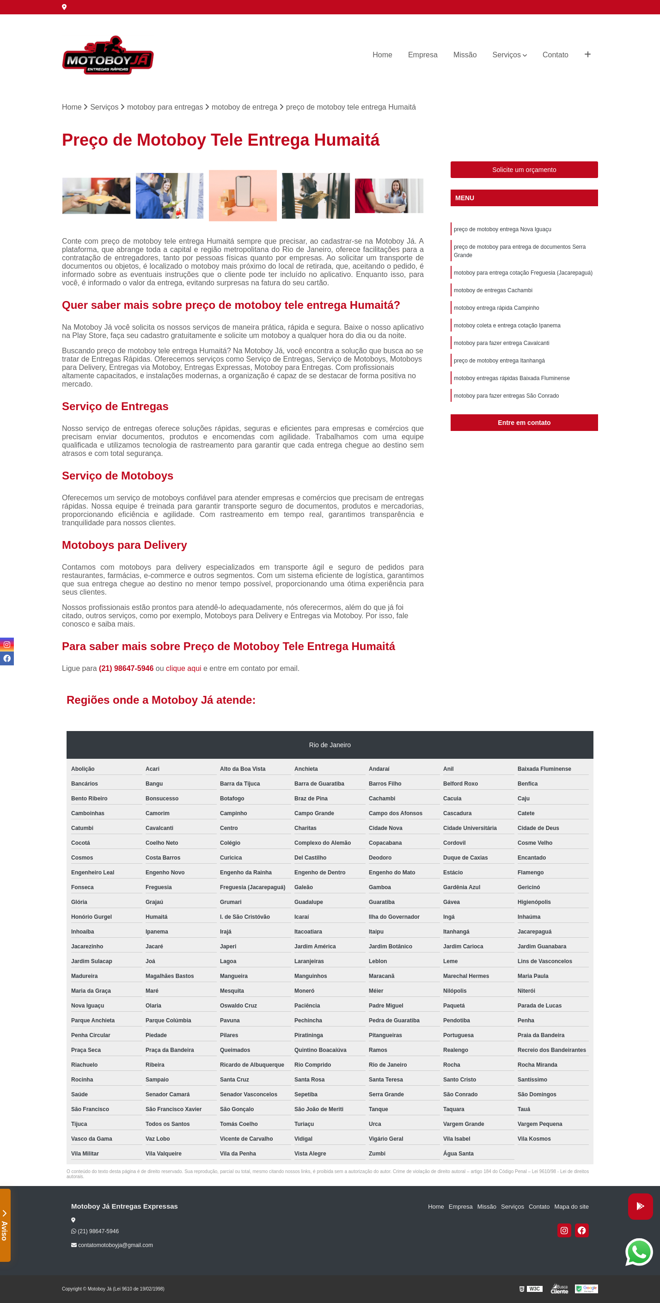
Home (382, 55)
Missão (465, 55)
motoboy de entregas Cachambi (493, 290)
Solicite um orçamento (524, 169)
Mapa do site (571, 1206)
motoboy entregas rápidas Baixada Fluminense (512, 378)
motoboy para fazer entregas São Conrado (506, 396)
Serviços (507, 55)
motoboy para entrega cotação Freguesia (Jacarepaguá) (523, 273)
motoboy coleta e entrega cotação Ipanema (507, 325)
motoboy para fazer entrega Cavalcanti (502, 343)
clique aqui (184, 668)
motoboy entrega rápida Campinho (496, 308)
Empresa (423, 55)
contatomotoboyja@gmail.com (112, 1245)
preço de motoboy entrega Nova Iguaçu (502, 229)
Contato (555, 55)
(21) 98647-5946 (127, 668)
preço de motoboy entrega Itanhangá (499, 360)
